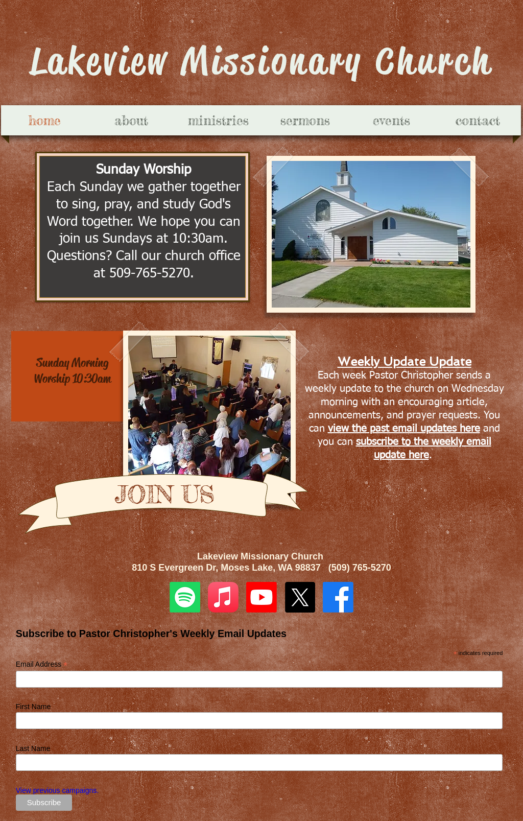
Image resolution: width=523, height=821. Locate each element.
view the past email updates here (404, 429)
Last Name (33, 748)
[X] (299, 597)
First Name (33, 706)
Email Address (42, 664)
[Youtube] (261, 597)
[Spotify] (185, 597)
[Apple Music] (223, 597)
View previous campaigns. (57, 790)
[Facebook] (338, 597)
